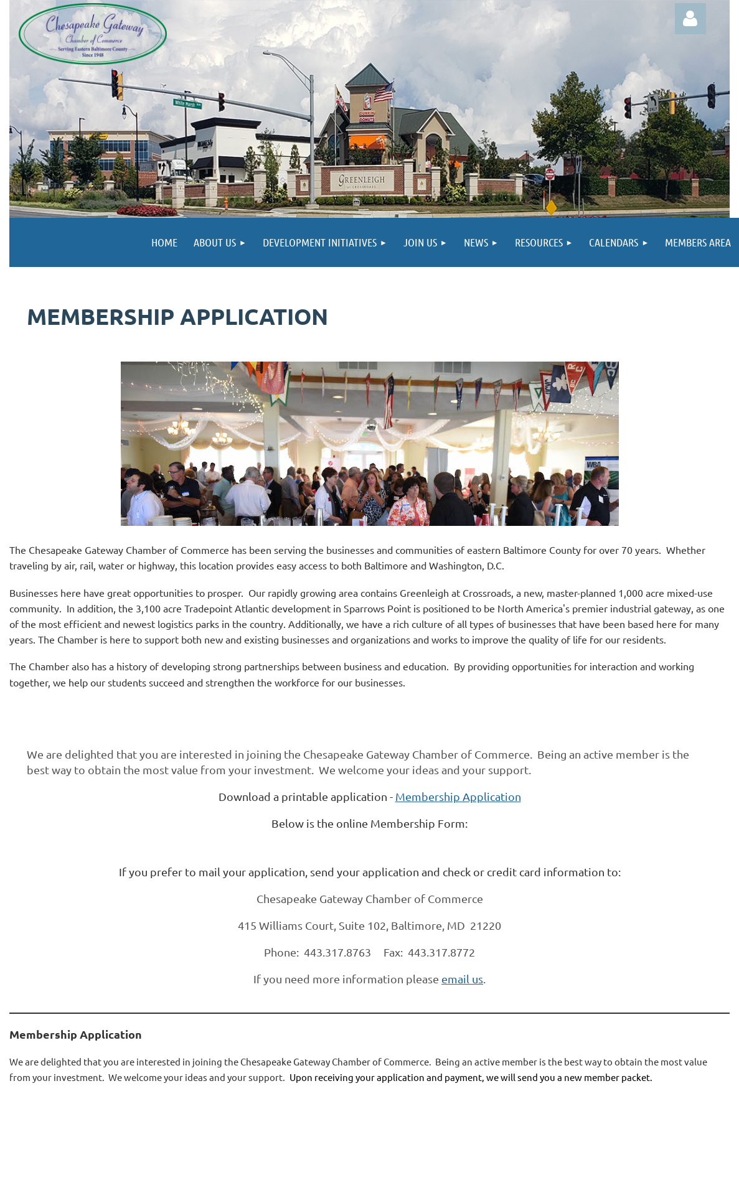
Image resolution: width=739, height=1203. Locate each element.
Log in (690, 18)
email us (462, 978)
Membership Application (458, 796)
